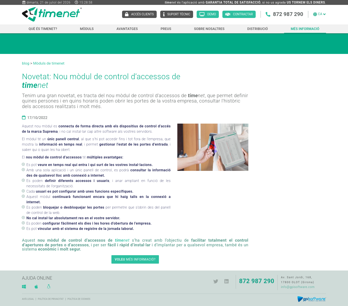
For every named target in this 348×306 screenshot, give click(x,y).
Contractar (243, 14)
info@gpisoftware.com (298, 287)
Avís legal (28, 299)
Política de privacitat (50, 299)
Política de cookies (78, 299)
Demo (211, 14)
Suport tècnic (178, 14)
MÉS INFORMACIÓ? (135, 259)
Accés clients (142, 14)
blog (25, 63)
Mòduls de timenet (48, 63)
